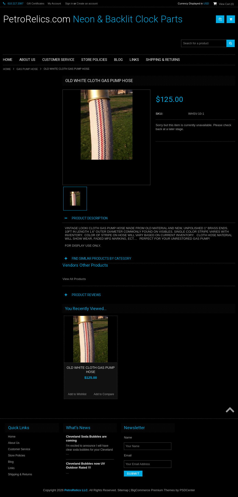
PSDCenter (187, 490)
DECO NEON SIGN (18, 115)
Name (128, 437)
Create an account (87, 3)
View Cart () (226, 4)
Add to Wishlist (77, 394)
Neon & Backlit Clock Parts (93, 19)
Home (7, 69)
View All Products (74, 279)
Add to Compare (104, 394)
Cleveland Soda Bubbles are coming (86, 438)
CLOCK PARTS (15, 91)
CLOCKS (11, 107)
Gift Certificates (35, 3)
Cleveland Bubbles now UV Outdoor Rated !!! (85, 465)
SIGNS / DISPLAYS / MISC (23, 130)
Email (128, 455)
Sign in (69, 3)
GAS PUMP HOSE (27, 69)
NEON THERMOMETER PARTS (26, 99)
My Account (54, 3)
